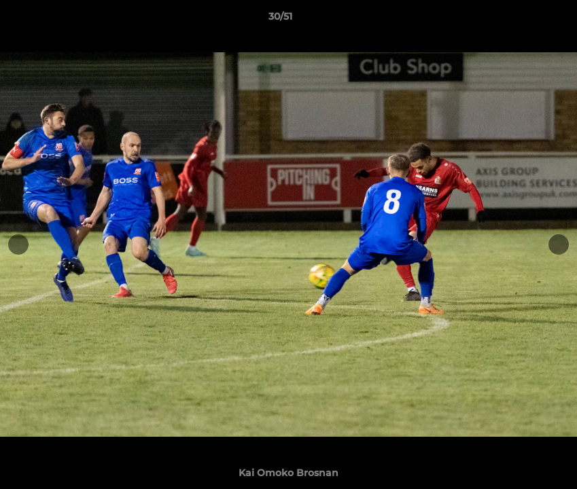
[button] (520, 20)
